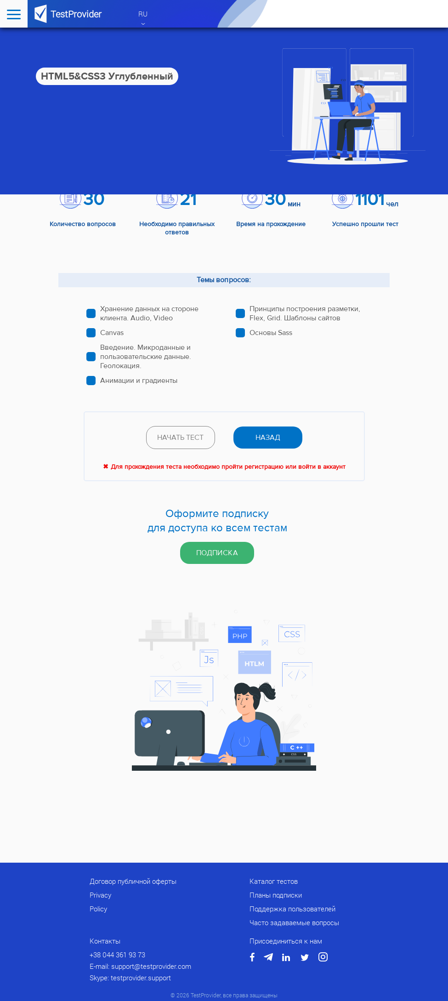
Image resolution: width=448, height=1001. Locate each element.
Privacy (100, 894)
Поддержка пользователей (292, 908)
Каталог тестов (274, 881)
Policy (98, 908)
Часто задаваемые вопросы (294, 922)
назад (267, 437)
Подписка (217, 552)
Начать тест (180, 437)
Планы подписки (276, 894)
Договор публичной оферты (133, 881)
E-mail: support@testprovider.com (140, 966)
